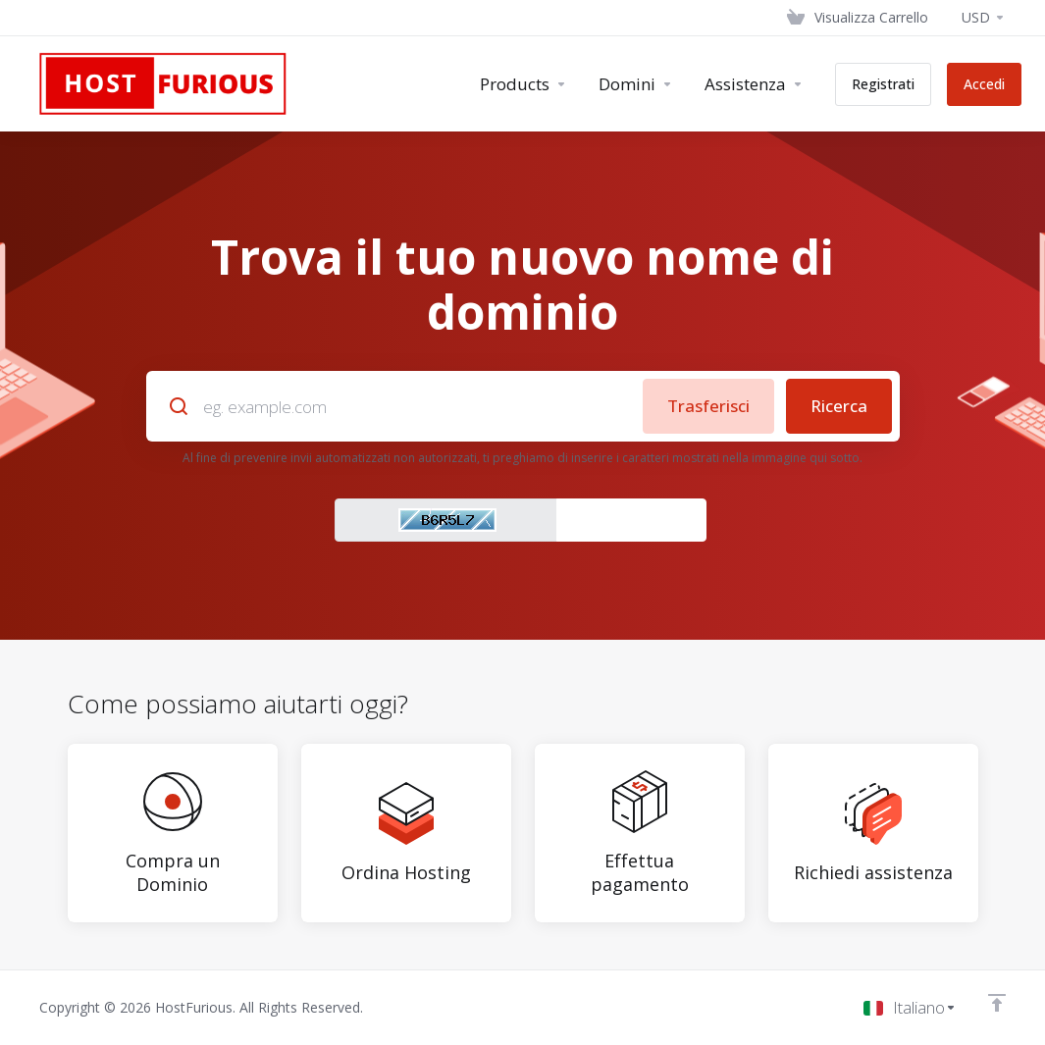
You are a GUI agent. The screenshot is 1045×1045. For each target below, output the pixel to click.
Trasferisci (708, 405)
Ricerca (838, 405)
